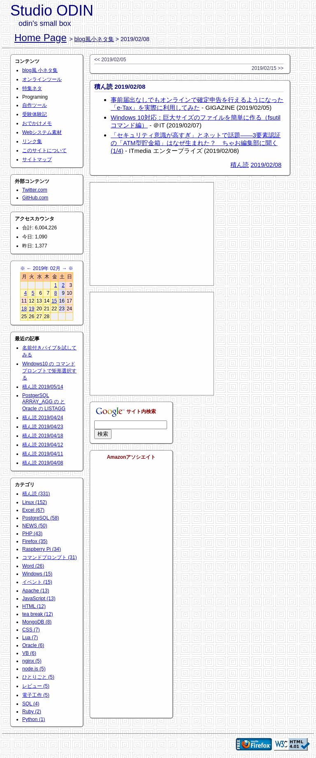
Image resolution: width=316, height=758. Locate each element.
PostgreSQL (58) (40, 518)
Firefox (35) (34, 541)
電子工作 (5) (35, 695)
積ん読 (239, 164)
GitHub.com (35, 198)
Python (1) (33, 719)
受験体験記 (34, 114)
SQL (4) (31, 704)
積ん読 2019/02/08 (119, 86)
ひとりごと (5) (38, 677)
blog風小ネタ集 (94, 39)
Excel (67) (33, 510)
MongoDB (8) (36, 622)
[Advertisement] (152, 234)
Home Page (40, 37)
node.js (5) (34, 669)
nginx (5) (32, 661)
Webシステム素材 (42, 132)
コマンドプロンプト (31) (49, 557)
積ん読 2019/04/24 (42, 418)
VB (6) (29, 653)
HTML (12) (34, 606)
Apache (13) (35, 591)
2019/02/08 (266, 164)
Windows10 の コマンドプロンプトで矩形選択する (49, 371)
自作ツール (34, 105)
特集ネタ (32, 88)
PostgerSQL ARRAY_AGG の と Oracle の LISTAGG (43, 402)
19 (31, 309)
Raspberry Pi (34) (41, 549)
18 (24, 309)
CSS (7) (31, 630)
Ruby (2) (31, 711)
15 (54, 301)
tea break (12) (37, 614)
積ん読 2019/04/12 (42, 445)
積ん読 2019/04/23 (42, 427)
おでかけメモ (37, 123)
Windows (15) (37, 574)
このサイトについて (44, 150)
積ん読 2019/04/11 (42, 454)
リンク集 (32, 141)
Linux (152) (34, 502)
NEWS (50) (34, 526)
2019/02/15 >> (267, 68)
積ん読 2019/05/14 (42, 387)
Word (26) (33, 566)
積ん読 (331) (36, 494)
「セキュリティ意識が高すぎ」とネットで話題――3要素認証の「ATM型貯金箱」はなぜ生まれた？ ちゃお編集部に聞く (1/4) (196, 143)
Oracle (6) (33, 645)
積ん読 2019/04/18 (42, 436)
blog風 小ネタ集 (40, 70)
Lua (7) (30, 637)
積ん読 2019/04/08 (42, 463)
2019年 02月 (46, 268)
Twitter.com (34, 190)
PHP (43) (32, 533)
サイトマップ (37, 159)
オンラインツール (42, 79)
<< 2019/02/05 (110, 59)
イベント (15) (37, 582)
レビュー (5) (35, 686)
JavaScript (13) (39, 598)
